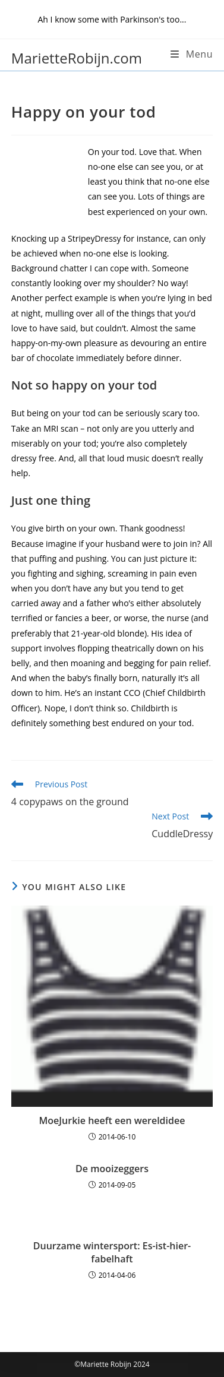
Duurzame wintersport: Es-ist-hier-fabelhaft (112, 1252)
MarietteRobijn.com (76, 58)
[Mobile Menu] (192, 54)
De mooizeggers (112, 1168)
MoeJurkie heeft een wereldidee (112, 1120)
